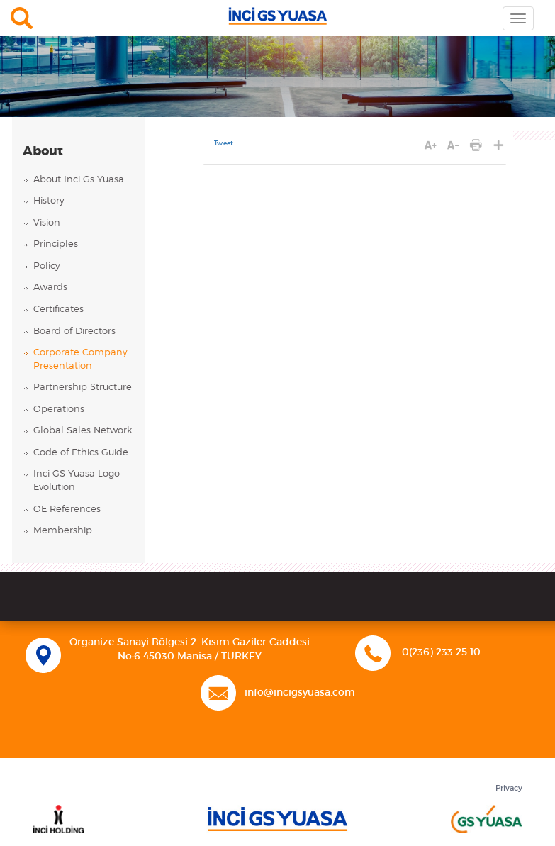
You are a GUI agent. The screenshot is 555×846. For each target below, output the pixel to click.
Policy (46, 266)
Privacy (508, 788)
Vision (46, 223)
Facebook (241, 736)
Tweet (223, 143)
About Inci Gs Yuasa (78, 179)
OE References (67, 509)
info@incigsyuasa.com (300, 693)
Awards (50, 287)
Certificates (58, 309)
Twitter (267, 736)
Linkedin (292, 736)
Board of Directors (74, 331)
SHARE (499, 145)
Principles (55, 244)
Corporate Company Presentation (80, 359)
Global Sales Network (82, 430)
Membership (62, 530)
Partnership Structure (82, 387)
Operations (58, 409)
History (49, 201)
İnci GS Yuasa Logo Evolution (76, 480)
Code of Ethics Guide (80, 452)
